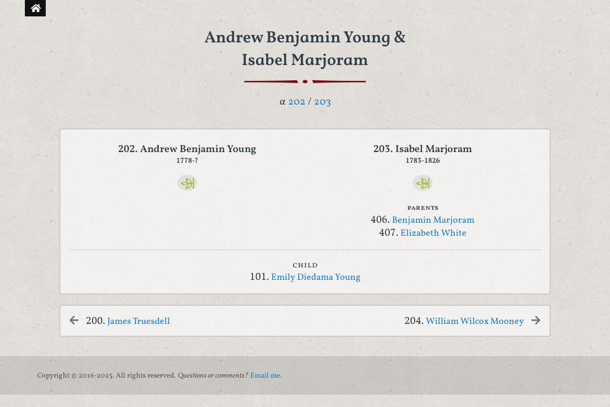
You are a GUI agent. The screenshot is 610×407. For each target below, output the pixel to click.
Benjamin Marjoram (433, 220)
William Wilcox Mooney (475, 321)
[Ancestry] (187, 183)
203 (322, 102)
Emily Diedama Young (315, 277)
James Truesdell (138, 321)
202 (297, 102)
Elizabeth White (433, 233)
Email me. (266, 376)
